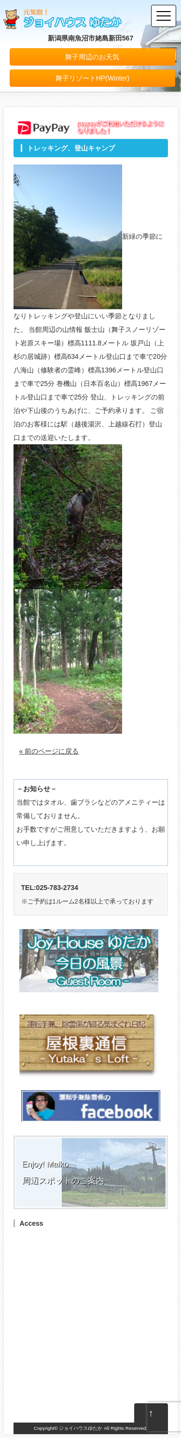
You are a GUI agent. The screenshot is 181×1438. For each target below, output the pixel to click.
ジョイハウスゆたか (80, 1428)
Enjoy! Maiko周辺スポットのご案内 (63, 1172)
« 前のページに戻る (49, 751)
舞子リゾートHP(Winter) (92, 78)
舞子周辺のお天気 (92, 57)
